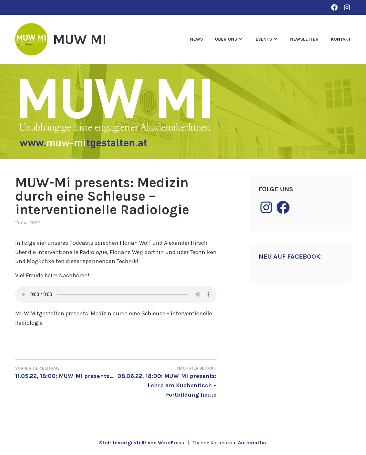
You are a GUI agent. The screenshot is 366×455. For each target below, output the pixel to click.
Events (264, 39)
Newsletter (304, 39)
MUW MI (80, 39)
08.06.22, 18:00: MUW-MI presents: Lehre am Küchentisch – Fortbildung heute (166, 381)
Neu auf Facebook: (290, 256)
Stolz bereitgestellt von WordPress (141, 443)
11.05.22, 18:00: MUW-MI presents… (65, 372)
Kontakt (341, 39)
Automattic (252, 443)
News (196, 39)
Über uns (226, 39)
